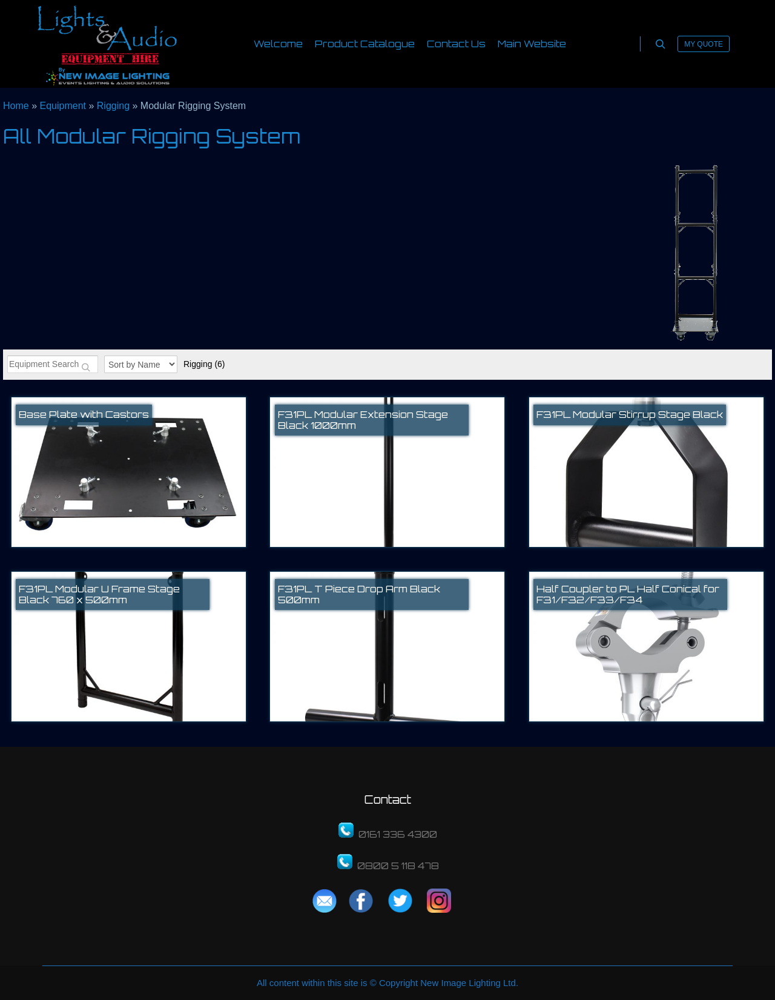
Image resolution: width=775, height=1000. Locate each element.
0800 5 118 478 (398, 866)
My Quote (703, 44)
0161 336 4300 (397, 834)
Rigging (204, 364)
